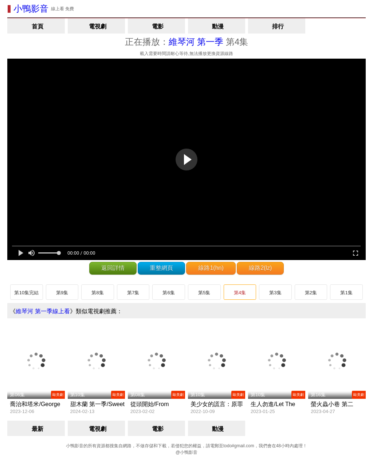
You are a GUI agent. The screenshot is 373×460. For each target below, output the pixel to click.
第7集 (133, 292)
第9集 (62, 292)
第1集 (346, 292)
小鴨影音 (30, 8)
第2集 (311, 292)
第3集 (275, 292)
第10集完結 (26, 292)
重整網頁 (161, 268)
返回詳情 (113, 268)
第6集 (168, 292)
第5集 (204, 292)
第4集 (240, 292)
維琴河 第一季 (196, 42)
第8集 (97, 292)
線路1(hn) (210, 268)
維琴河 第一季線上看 (43, 311)
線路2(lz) (260, 268)
